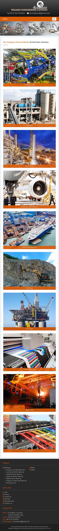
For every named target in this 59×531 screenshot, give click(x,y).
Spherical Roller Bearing (14, 476)
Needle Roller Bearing (13, 478)
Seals (33, 470)
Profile (6, 494)
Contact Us (8, 503)
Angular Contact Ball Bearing (16, 481)
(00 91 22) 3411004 (17, 13)
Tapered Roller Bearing (14, 474)
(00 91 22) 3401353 (12, 519)
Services (7, 499)
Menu (5, 19)
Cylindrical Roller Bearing (15, 472)
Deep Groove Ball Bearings (15, 470)
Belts (33, 467)
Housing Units (11, 483)
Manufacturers (9, 501)
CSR (5, 492)
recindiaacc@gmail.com (39, 13)
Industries (7, 497)
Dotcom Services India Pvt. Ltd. (41, 528)
